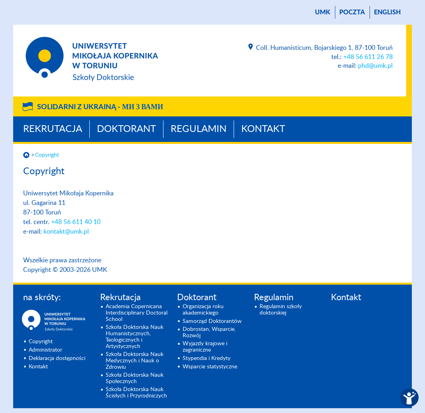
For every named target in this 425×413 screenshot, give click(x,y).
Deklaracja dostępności (57, 358)
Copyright (47, 155)
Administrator (45, 350)
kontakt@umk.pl (66, 231)
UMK (322, 12)
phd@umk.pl (375, 66)
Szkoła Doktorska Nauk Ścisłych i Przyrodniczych (136, 393)
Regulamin (198, 129)
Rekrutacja (52, 129)
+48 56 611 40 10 (75, 222)
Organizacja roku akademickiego (203, 310)
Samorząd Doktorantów (212, 321)
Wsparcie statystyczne (210, 367)
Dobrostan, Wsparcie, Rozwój (209, 332)
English (387, 12)
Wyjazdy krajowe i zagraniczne (205, 347)
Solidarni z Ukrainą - (100, 107)
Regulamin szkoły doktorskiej (281, 310)
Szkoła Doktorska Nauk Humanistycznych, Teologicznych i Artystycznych (134, 336)
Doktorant (126, 129)
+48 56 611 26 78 (368, 57)
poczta (352, 12)
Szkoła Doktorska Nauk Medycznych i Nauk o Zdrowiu (134, 361)
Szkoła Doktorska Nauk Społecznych (134, 378)
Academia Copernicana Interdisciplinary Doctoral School (136, 313)
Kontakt (263, 129)
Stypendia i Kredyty (206, 358)
